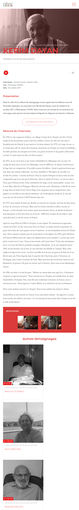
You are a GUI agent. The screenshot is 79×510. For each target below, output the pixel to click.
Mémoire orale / (22, 45)
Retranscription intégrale (39, 122)
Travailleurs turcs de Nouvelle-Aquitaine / (49, 45)
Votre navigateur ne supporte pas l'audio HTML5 (15, 66)
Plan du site (7, 506)
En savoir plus (8, 473)
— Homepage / (9, 45)
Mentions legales (20, 506)
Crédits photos (34, 506)
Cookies (45, 506)
